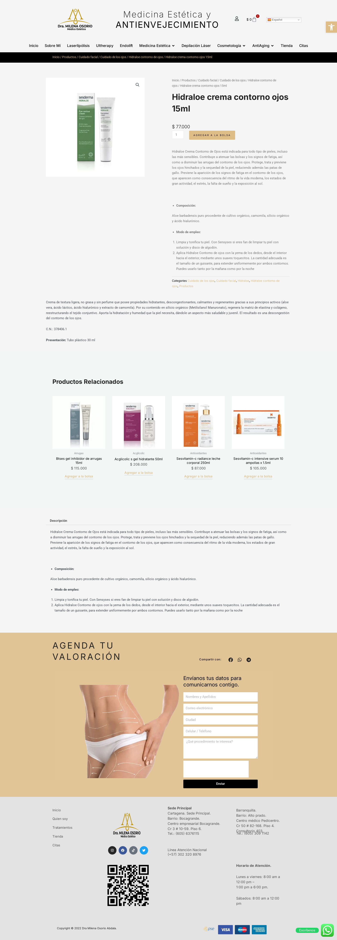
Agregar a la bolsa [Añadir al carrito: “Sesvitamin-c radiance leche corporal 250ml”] (198, 476)
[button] (331, 27)
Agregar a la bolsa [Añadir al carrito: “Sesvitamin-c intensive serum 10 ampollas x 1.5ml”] (258, 476)
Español (275, 20)
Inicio (56, 57)
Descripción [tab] (58, 521)
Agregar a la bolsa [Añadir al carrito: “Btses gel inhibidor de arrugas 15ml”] (79, 476)
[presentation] (216, 769)
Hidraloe (243, 280)
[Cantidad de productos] (178, 135)
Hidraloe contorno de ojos (146, 57)
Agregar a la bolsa (212, 135)
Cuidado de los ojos (113, 57)
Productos (69, 57)
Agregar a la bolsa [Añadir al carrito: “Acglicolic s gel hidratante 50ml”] (138, 473)
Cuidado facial (88, 57)
